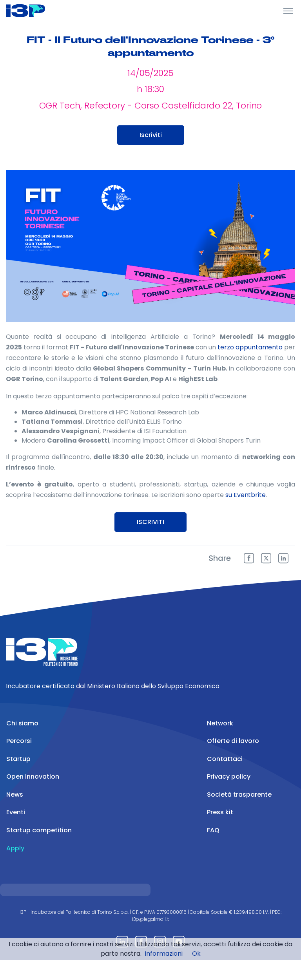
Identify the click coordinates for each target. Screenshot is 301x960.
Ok (196, 953)
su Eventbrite (245, 494)
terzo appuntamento (250, 347)
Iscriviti (151, 134)
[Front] (35, 10)
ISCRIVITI (150, 521)
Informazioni (164, 953)
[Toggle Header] (288, 10)
